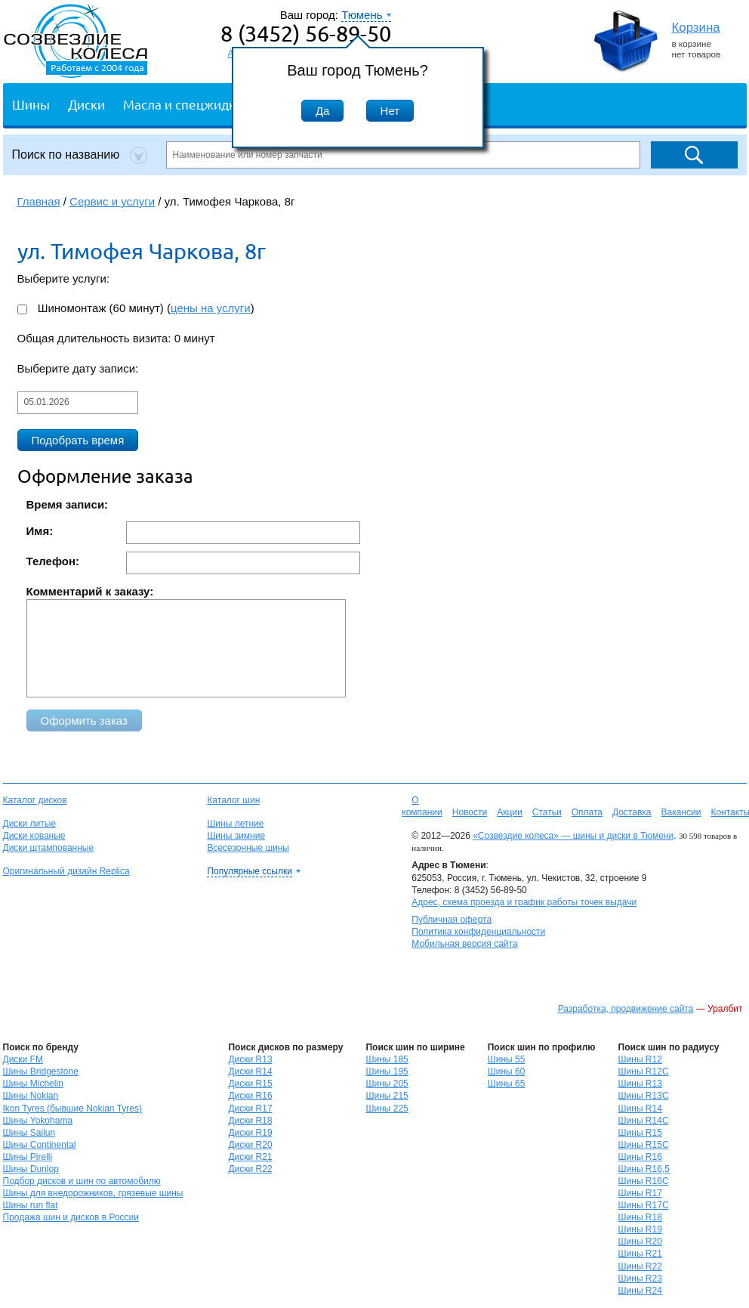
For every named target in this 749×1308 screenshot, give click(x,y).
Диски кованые (34, 835)
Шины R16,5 (644, 1169)
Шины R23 (640, 1278)
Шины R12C (643, 1071)
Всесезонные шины (248, 848)
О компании (422, 806)
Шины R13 (640, 1083)
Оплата (587, 812)
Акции (509, 812)
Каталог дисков (35, 800)
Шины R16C (643, 1181)
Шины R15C (643, 1144)
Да (323, 110)
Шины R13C (643, 1095)
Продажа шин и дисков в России (71, 1217)
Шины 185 (386, 1059)
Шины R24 (640, 1290)
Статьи (547, 812)
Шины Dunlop (31, 1169)
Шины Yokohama (38, 1120)
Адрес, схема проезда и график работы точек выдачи (523, 902)
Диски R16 (250, 1095)
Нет (390, 110)
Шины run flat (30, 1205)
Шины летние (235, 823)
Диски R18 (250, 1120)
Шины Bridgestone (41, 1071)
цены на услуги (211, 307)
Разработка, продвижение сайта (626, 1008)
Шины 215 (386, 1095)
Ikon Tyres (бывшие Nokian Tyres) (72, 1108)
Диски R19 (250, 1132)
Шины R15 (640, 1132)
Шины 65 (507, 1083)
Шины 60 (507, 1071)
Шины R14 (640, 1108)
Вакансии (681, 812)
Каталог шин (233, 800)
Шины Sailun (29, 1132)
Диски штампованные (48, 848)
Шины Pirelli (28, 1157)
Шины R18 (640, 1217)
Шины (31, 104)
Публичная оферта (451, 919)
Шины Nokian (31, 1095)
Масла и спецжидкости (193, 104)
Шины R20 (640, 1241)
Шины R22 (640, 1266)
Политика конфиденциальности (478, 931)
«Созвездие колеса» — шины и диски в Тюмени (573, 835)
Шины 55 (507, 1059)
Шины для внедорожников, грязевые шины (93, 1193)
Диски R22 (250, 1169)
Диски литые (30, 823)
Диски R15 (250, 1083)
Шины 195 (386, 1071)
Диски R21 (250, 1157)
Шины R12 (640, 1059)
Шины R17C (643, 1205)
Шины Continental (39, 1144)
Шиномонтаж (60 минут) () (135, 307)
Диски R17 (250, 1108)
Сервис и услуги (112, 201)
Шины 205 (386, 1083)
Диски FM (23, 1059)
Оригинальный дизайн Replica (66, 871)
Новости (469, 812)
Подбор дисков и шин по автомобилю (82, 1181)
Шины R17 (640, 1193)
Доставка (632, 812)
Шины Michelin (33, 1083)
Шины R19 (640, 1229)
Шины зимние (236, 835)
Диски (86, 104)
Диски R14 (250, 1071)
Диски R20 (250, 1144)
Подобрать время (78, 440)
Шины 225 (386, 1108)
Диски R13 (250, 1059)
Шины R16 (640, 1157)
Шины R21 (640, 1253)
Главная (38, 201)
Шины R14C (643, 1120)
